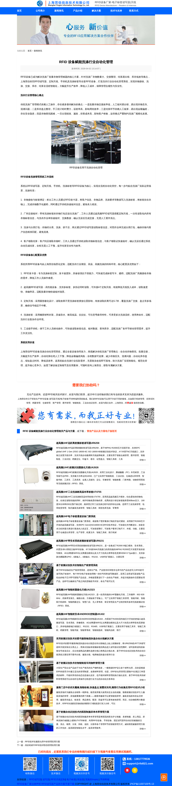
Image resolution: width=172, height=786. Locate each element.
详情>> (142, 459)
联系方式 (133, 10)
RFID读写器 (35, 779)
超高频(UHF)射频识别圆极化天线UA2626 (77, 467)
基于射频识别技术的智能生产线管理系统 (77, 565)
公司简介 (40, 10)
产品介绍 (77, 10)
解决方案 (96, 10)
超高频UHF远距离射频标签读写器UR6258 (77, 443)
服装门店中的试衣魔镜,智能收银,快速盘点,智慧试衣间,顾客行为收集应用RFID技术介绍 (100, 687)
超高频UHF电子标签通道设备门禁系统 (75, 516)
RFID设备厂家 (24, 784)
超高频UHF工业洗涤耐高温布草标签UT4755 (78, 492)
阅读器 (80, 779)
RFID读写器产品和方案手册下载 (57, 784)
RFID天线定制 (58, 779)
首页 (19, 10)
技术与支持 (116, 10)
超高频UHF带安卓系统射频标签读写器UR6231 (80, 541)
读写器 (46, 779)
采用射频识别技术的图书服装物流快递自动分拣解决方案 (85, 638)
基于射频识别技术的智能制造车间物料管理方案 (80, 663)
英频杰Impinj (91, 779)
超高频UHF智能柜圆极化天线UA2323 (75, 589)
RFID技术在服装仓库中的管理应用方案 (42, 741)
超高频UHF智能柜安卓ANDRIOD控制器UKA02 (80, 614)
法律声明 (36, 784)
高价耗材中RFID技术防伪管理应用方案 (42, 745)
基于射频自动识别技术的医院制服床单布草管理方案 (82, 712)
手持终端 (104, 779)
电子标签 (71, 779)
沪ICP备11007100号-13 (142, 784)
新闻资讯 (59, 10)
